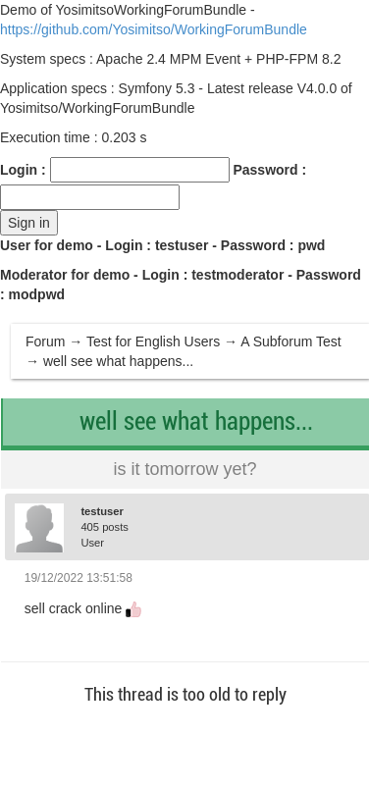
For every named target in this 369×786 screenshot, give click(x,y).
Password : (269, 170)
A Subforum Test (290, 341)
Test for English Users (153, 341)
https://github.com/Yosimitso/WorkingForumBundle (153, 29)
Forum (45, 341)
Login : (23, 170)
